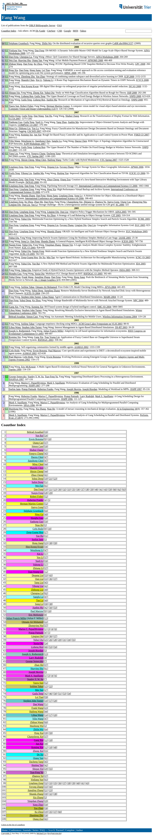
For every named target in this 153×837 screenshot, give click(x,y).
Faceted (60, 830)
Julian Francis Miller (53, 331)
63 (3, 50)
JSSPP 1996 (67, 399)
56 (3, 86)
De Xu (42, 257)
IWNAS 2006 (32, 182)
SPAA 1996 (29, 405)
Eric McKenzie (28, 366)
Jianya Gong (113, 202)
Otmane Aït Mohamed (46, 287)
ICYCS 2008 (142, 80)
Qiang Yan (37, 60)
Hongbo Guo (15, 273)
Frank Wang (27, 277)
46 (3, 147)
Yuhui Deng (15, 277)
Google (67, 31)
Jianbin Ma (51, 100)
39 (3, 189)
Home (5, 830)
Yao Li (34, 204)
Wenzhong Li (27, 141)
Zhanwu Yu (100, 202)
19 (3, 300)
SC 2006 (120, 204)
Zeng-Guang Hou (29, 257)
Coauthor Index (8, 31)
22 (3, 287)
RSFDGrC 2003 (45, 340)
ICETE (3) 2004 (32, 293)
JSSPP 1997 (34, 385)
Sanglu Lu (57, 141)
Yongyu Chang (38, 153)
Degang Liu (52, 167)
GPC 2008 (140, 64)
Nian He (51, 409)
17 (3, 310)
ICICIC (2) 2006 (137, 173)
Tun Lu (35, 128)
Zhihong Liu (24, 128)
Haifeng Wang (54, 160)
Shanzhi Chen (27, 80)
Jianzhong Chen (43, 141)
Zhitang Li (89, 202)
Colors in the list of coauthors (13, 825)
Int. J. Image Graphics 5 (46, 280)
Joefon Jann (14, 389)
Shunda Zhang (28, 195)
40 (3, 186)
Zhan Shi (38, 202)
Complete (69, 830)
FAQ (59, 25)
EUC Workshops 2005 (136, 231)
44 (3, 160)
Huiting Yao (62, 173)
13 (3, 331)
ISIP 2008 (132, 92)
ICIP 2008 (129, 76)
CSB (59, 31)
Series (35, 830)
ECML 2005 (144, 219)
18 (3, 306)
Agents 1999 (15, 369)
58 (3, 76)
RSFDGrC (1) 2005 (93, 273)
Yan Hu (48, 116)
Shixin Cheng (27, 160)
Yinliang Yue (15, 50)
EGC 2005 (140, 225)
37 (3, 202)
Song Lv (78, 195)
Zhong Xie (38, 92)
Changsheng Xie (74, 202)
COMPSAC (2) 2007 (28, 125)
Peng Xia (13, 70)
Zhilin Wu (46, 43)
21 (3, 290)
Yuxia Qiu (39, 273)
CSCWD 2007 (34, 131)
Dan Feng (39, 50)
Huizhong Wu (15, 409)
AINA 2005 (120, 212)
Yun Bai (36, 263)
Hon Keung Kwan (29, 86)
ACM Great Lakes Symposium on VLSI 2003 (100, 323)
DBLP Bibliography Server (42, 25)
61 (3, 60)
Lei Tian (46, 70)
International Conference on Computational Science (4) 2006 (54, 198)
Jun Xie (37, 134)
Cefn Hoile (14, 350)
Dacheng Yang (54, 153)
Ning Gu (13, 128)
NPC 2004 (138, 300)
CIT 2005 (116, 215)
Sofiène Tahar (27, 287)
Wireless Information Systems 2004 (119, 316)
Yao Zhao (40, 76)
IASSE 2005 (125, 237)
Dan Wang (39, 116)
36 (3, 212)
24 (3, 273)
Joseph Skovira (74, 389)
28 (3, 251)
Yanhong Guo (15, 122)
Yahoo (83, 31)
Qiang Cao (125, 202)
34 (3, 219)
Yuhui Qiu (49, 92)
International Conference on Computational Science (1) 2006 (108, 186)
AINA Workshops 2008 (107, 57)
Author (79, 830)
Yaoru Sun (14, 106)
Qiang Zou (65, 179)
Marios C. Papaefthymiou (33, 383)
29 (3, 245)
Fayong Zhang (67, 167)
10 (3, 350)
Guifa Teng (40, 96)
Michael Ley (42, 833)
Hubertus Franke (45, 389)
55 (3, 92)
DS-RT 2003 (121, 327)
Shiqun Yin (14, 92)
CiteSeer (51, 31)
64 (3, 43)
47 (3, 141)
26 (3, 263)
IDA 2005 (141, 263)
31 (3, 237)
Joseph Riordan (89, 389)
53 (3, 100)
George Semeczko (18, 376)
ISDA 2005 (124, 270)
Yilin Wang (14, 141)
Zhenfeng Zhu (28, 76)
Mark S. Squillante (56, 383)
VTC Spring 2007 (35, 156)
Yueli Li (39, 122)
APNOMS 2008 (95, 60)
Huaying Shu (24, 60)
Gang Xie (13, 306)
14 (3, 327)
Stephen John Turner (31, 297)
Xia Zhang (41, 409)
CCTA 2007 (15, 118)
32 (3, 231)
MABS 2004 (110, 297)
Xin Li (39, 80)
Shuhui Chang (72, 116)
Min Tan (51, 257)
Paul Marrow (54, 350)
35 (3, 215)
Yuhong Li (48, 80)
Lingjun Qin (15, 204)
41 (3, 179)
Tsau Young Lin (52, 337)
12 (3, 337)
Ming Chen (40, 160)
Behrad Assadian (17, 316)
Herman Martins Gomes (58, 106)
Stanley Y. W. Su (36, 376)
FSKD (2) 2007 (141, 134)
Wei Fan (13, 60)
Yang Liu (13, 153)
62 (3, 57)
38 (3, 195)
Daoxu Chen (81, 141)
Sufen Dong (15, 116)
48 (3, 134)
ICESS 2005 (128, 241)
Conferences (15, 830)
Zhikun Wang (15, 64)
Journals (27, 830)
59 (3, 70)
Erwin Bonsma (40, 350)
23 (3, 277)
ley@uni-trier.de (54, 833)
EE (6, 43)
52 (3, 106)
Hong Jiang (35, 70)
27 (3, 257)
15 (3, 323)
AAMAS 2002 (81, 347)
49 (3, 128)
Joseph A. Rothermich (19, 331)
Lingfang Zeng (16, 167)
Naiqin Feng (15, 245)
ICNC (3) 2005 (27, 254)
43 (3, 167)
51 (3, 116)
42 (3, 173)
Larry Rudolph (87, 396)
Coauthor (8, 425)
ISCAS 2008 (135, 86)
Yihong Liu (26, 173)
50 (3, 122)
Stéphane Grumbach (19, 43)
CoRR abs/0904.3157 (123, 43)
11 (3, 347)
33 (3, 225)
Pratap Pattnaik (29, 389)
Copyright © (6, 833)
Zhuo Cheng (53, 179)
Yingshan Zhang (53, 245)
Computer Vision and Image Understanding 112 (32, 108)
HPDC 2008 (70, 73)
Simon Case (32, 316)
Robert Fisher (26, 106)
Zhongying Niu (139, 202)
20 (3, 297)
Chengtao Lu (26, 57)
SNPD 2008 (135, 96)
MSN (75, 31)
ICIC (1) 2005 (29, 247)
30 (3, 241)
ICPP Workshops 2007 (35, 143)
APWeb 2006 (137, 167)
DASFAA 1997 (16, 379)
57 (3, 80)
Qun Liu (26, 204)
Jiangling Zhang (42, 277)
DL (37, 31)
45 (3, 153)
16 (3, 316)
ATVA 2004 (110, 287)
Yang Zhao (61, 122)
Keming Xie (27, 134)
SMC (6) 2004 (104, 306)
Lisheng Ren (27, 96)
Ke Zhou (38, 64)
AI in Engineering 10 (127, 409)
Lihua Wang (48, 297)
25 (3, 270)
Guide (42, 31)
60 (3, 64)
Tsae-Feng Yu (51, 376)
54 (3, 96)
